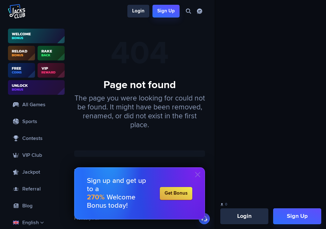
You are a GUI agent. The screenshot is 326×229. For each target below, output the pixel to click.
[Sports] (36, 121)
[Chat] (199, 11)
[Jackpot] (36, 172)
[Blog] (36, 205)
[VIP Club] (36, 155)
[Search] (188, 11)
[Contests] (36, 138)
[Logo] (17, 11)
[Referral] (36, 189)
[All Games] (36, 104)
